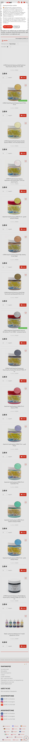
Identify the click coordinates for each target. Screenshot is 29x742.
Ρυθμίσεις (16, 26)
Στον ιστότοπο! (8, 26)
